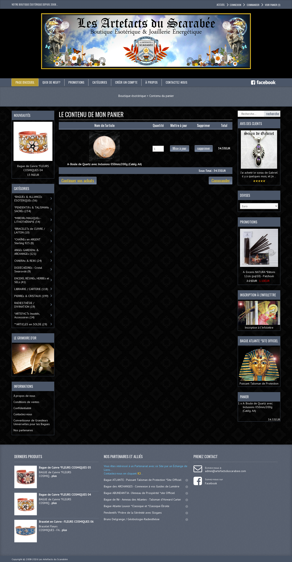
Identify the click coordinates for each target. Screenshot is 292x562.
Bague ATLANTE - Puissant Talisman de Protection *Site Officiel (146, 480)
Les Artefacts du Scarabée (53, 559)
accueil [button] (221, 4)
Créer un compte (129, 82)
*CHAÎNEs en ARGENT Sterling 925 (27, 241)
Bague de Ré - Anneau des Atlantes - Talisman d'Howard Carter (146, 499)
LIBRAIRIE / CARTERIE (31, 289)
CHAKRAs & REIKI (28, 260)
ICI (139, 473)
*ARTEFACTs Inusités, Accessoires (27, 315)
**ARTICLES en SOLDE (30, 324)
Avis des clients (251, 123)
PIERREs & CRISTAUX (31, 296)
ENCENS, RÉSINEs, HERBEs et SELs (31, 280)
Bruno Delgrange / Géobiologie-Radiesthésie (146, 519)
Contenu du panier (161, 96)
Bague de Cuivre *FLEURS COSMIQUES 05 (65, 467)
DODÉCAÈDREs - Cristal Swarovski (28, 269)
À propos (155, 82)
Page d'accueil (25, 82)
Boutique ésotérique (132, 96)
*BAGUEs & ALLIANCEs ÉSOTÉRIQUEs (28, 198)
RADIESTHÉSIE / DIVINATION (24, 304)
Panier (244, 396)
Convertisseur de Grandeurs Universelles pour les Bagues (32, 422)
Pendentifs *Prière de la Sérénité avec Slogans (146, 512)
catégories (102, 82)
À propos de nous (24, 396)
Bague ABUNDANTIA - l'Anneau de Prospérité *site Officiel (146, 493)
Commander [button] (252, 5)
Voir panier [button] (272, 5)
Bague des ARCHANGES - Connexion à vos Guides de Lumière (146, 486)
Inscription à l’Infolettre (259, 315)
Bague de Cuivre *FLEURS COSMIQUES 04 (65, 494)
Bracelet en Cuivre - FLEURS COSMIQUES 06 (66, 521)
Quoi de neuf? (52, 82)
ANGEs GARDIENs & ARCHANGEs (26, 251)
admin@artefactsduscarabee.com (225, 471)
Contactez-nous (181, 82)
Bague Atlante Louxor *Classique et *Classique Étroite (146, 506)
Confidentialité (22, 408)
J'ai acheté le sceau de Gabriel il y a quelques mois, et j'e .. (259, 174)
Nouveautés (22, 115)
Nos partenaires (23, 430)
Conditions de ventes (26, 402)
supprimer (203, 148)
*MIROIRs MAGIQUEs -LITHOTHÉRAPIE (27, 219)
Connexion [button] (235, 5)
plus (54, 476)
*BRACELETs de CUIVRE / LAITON (29, 230)
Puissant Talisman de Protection (259, 366)
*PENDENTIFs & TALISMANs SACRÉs (31, 209)
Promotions (78, 82)
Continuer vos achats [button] (77, 180)
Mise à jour (180, 148)
